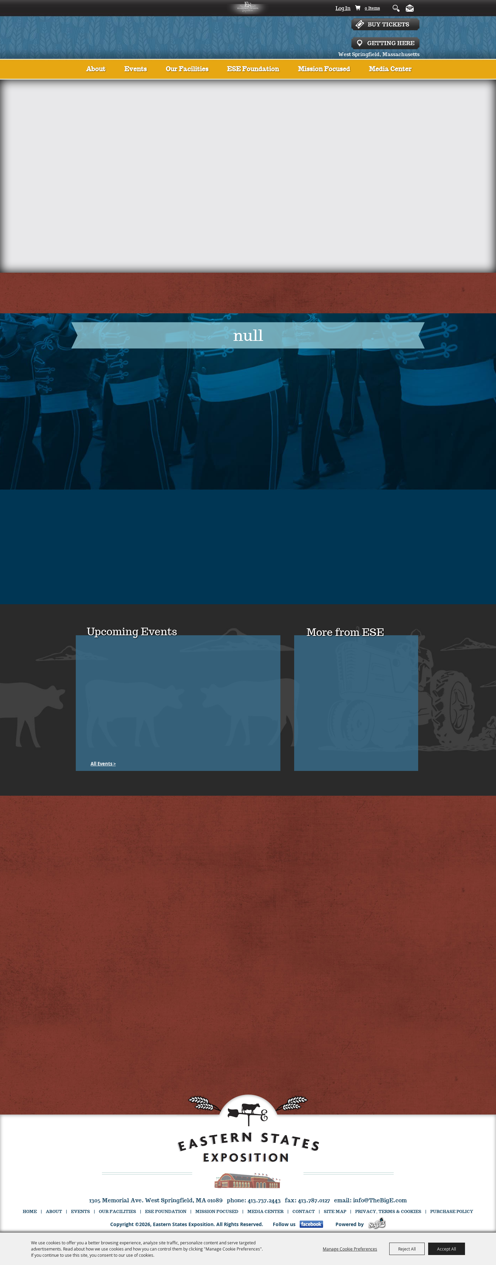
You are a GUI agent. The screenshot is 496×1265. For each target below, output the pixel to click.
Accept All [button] (446, 1249)
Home (30, 1212)
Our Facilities (187, 69)
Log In (343, 8)
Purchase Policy (451, 1212)
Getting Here (385, 43)
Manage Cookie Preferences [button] (350, 1249)
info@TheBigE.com (380, 1201)
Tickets (385, 28)
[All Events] (103, 764)
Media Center (390, 69)
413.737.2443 (264, 1201)
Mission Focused (324, 69)
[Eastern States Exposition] (248, 29)
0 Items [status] (372, 8)
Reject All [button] (407, 1249)
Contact (303, 1212)
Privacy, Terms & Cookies (388, 1212)
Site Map (335, 1212)
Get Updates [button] (411, 8)
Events (135, 69)
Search (391, 7)
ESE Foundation (253, 69)
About (95, 69)
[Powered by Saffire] (377, 1224)
